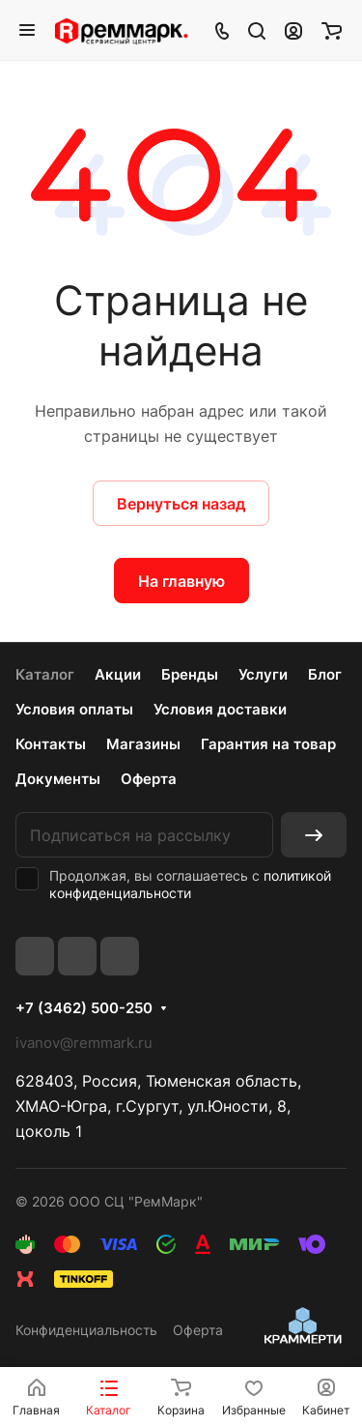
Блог (325, 674)
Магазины (143, 744)
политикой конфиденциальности (190, 884)
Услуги (263, 674)
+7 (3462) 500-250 (84, 1008)
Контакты (50, 744)
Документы (57, 779)
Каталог (44, 674)
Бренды (189, 674)
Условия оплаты (74, 709)
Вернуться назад (181, 503)
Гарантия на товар (268, 744)
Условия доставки (220, 709)
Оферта (149, 779)
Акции (118, 674)
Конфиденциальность (86, 1330)
